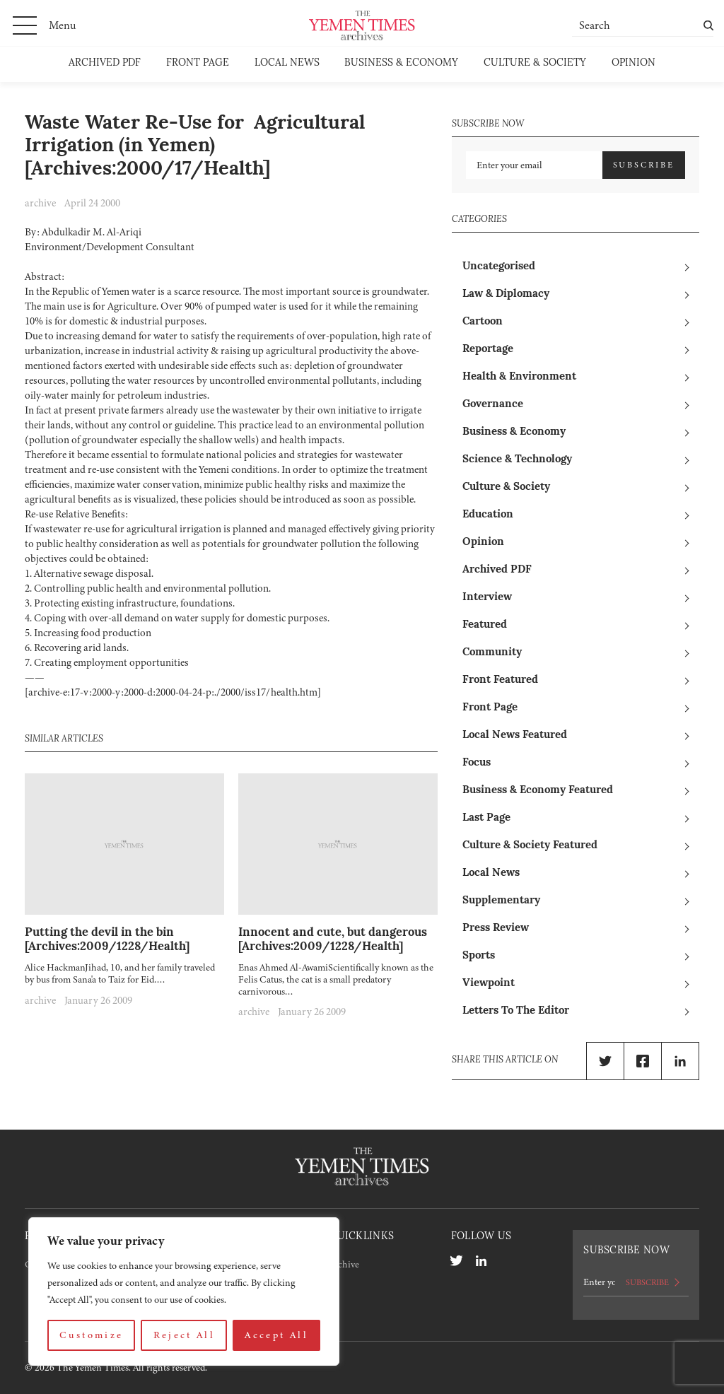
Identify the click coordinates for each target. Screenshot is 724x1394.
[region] (183, 1291)
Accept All (276, 1335)
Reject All (184, 1335)
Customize (91, 1335)
